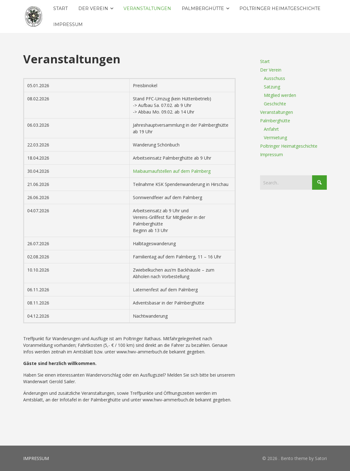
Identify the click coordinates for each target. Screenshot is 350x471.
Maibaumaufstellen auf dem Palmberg (172, 171)
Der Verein (270, 70)
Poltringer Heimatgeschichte (288, 146)
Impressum (271, 154)
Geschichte (275, 104)
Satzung (272, 87)
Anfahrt (271, 129)
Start (265, 61)
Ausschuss (274, 78)
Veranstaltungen (276, 112)
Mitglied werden (280, 95)
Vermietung (275, 137)
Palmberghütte (275, 121)
